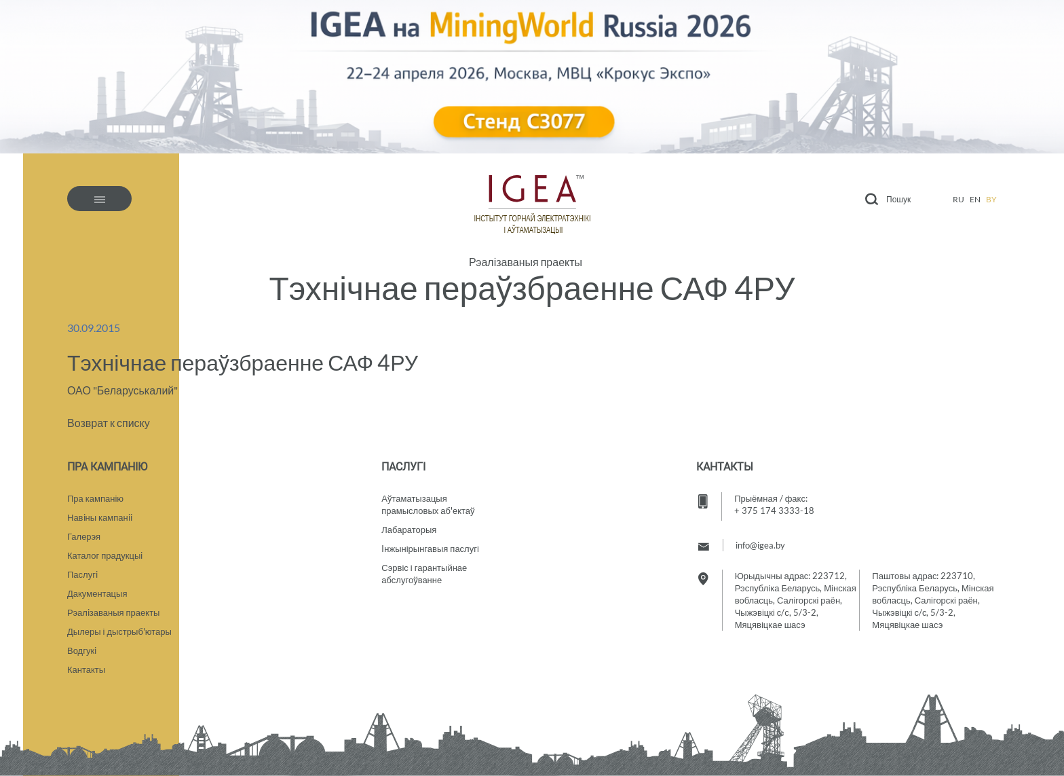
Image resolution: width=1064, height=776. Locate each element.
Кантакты (86, 669)
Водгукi (81, 650)
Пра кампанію (95, 498)
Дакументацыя (97, 593)
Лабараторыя (408, 529)
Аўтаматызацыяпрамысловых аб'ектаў (427, 504)
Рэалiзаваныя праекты (113, 612)
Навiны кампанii (99, 517)
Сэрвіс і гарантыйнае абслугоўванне (424, 573)
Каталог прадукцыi (104, 555)
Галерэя (83, 536)
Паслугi (82, 574)
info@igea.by (760, 545)
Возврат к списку (108, 422)
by (991, 199)
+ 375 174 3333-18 (774, 510)
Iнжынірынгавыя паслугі (430, 548)
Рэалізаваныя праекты (525, 262)
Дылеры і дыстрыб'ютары (119, 631)
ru (958, 199)
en (975, 199)
